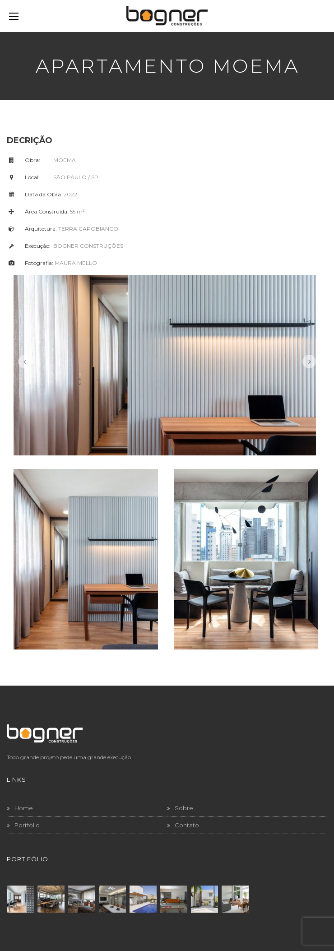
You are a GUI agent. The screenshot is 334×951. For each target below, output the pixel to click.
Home (23, 808)
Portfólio (27, 825)
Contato (187, 825)
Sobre (184, 808)
